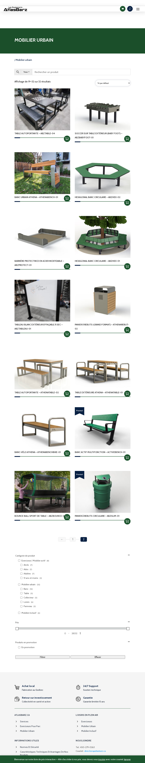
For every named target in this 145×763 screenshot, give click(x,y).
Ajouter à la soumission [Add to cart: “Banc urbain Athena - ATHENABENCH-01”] (67, 182)
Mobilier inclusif (88, 714)
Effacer (98, 640)
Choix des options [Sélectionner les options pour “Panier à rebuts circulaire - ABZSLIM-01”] (127, 504)
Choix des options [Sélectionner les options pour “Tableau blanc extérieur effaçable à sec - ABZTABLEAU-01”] (67, 317)
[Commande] (112, 66)
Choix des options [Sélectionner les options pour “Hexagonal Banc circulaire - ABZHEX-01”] (127, 249)
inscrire (101, 759)
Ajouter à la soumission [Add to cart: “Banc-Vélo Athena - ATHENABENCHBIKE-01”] (67, 437)
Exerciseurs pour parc (30, 709)
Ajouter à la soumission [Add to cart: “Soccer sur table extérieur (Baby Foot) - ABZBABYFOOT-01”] (127, 122)
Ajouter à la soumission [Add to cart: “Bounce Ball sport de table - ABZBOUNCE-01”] (67, 500)
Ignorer (127, 759)
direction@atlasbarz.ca (95, 734)
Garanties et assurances (31, 743)
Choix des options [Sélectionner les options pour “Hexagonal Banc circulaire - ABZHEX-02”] (127, 186)
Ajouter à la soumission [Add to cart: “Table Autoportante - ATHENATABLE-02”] (67, 377)
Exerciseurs (86, 704)
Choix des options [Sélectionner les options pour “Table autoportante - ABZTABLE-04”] (67, 122)
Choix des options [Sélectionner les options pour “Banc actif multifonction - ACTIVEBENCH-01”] (127, 441)
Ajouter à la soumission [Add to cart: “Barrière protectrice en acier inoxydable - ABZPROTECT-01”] (67, 249)
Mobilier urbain (27, 714)
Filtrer (42, 640)
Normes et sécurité (29, 730)
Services (24, 704)
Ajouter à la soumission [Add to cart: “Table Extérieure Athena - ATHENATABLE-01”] (127, 377)
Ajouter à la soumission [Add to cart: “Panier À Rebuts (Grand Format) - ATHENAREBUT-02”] (127, 313)
